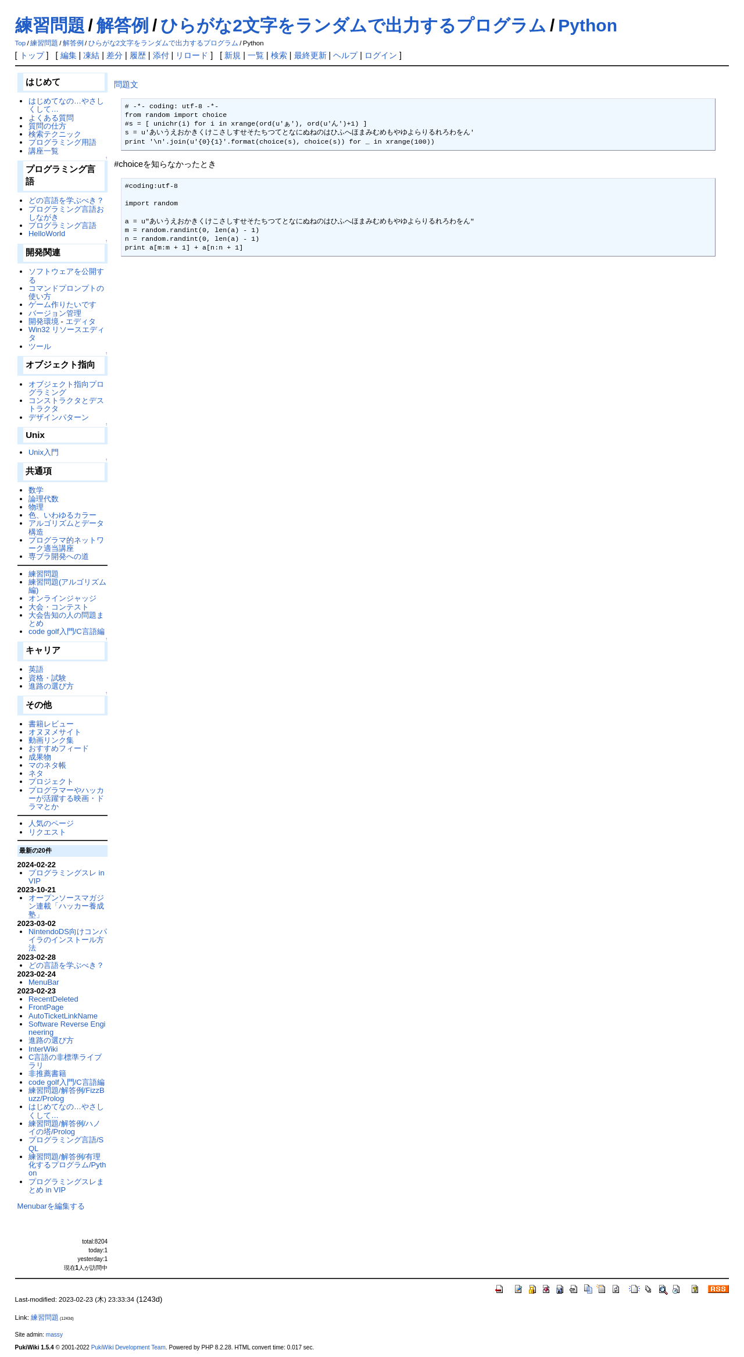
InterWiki (43, 1049)
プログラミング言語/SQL (65, 1143)
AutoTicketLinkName (63, 1015)
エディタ (81, 321)
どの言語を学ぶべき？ (66, 200)
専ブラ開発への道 (58, 556)
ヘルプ (345, 55)
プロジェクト (51, 781)
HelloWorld (46, 233)
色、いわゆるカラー (62, 515)
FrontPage (45, 1007)
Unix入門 (43, 452)
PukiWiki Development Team (128, 1347)
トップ (32, 55)
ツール (39, 346)
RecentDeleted (53, 999)
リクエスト (47, 832)
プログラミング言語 (62, 225)
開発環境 (43, 321)
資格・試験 (47, 678)
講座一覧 (43, 151)
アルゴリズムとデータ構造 (66, 527)
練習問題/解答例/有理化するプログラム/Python (67, 1165)
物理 (36, 507)
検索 (279, 55)
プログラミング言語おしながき (66, 213)
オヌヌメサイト (54, 732)
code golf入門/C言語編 (66, 631)
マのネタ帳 (47, 765)
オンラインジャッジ (62, 598)
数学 (36, 490)
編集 (68, 55)
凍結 (91, 55)
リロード (192, 55)
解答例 (122, 25)
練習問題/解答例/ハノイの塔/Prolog (64, 1127)
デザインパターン (58, 417)
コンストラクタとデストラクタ (66, 404)
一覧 (256, 55)
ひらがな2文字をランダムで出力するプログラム (353, 25)
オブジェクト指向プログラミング (66, 388)
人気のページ (51, 823)
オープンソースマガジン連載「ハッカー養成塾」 (66, 906)
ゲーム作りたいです (62, 304)
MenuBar (43, 982)
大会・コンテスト (58, 607)
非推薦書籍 (47, 1073)
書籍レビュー (51, 724)
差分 (114, 55)
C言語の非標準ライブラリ (65, 1061)
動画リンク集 (51, 740)
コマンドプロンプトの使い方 (66, 292)
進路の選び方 (51, 686)
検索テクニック (54, 134)
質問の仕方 (47, 126)
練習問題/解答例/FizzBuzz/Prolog (66, 1094)
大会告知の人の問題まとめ (66, 619)
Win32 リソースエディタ (66, 333)
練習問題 (50, 25)
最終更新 (310, 55)
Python (587, 25)
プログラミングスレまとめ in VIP (66, 1185)
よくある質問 (51, 117)
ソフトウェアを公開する (66, 275)
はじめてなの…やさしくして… (66, 105)
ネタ (36, 773)
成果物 (39, 757)
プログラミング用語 (62, 142)
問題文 (126, 84)
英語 (36, 669)
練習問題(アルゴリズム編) (67, 586)
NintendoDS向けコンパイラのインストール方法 (67, 940)
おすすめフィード (58, 748)
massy (54, 1334)
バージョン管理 (54, 313)
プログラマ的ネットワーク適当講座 (66, 544)
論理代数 (43, 498)
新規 (232, 55)
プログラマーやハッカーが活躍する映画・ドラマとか (66, 798)
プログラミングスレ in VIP (66, 876)
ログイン (380, 55)
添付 (161, 55)
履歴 (138, 55)
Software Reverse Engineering (66, 1028)
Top (20, 43)
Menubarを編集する (51, 1206)
